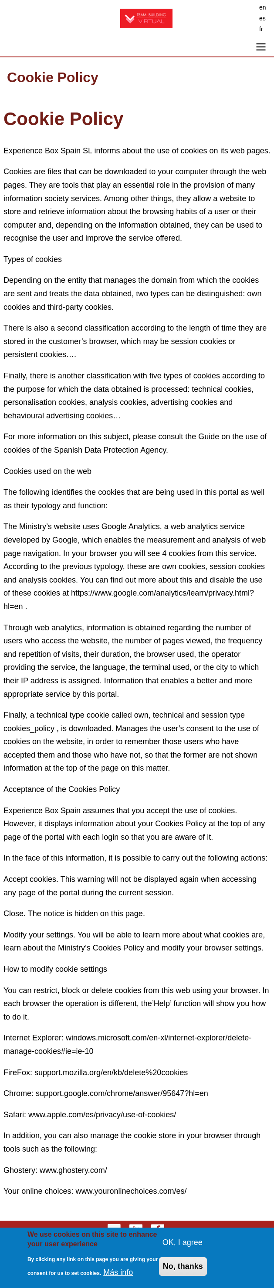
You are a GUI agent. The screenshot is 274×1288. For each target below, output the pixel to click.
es (262, 18)
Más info (118, 1277)
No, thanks (183, 1271)
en (262, 7)
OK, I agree (182, 1247)
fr (261, 29)
